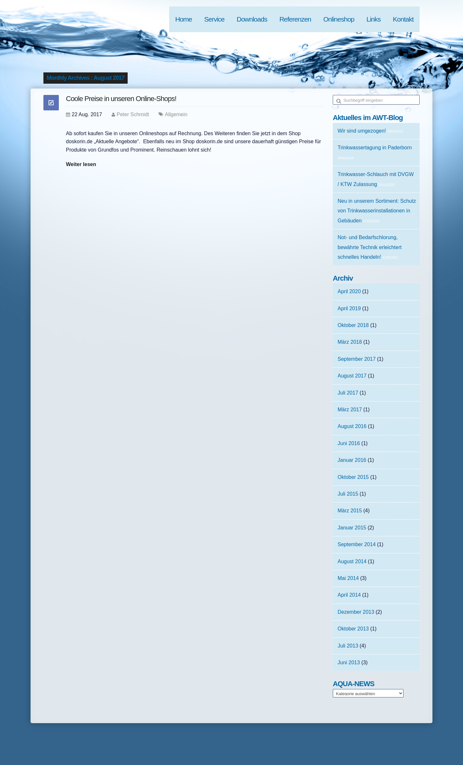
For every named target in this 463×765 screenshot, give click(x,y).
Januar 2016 (352, 460)
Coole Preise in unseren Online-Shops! (121, 99)
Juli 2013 (348, 645)
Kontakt (403, 19)
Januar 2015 (352, 527)
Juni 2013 (349, 662)
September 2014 (357, 544)
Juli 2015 (348, 494)
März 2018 (350, 342)
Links (374, 19)
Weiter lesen (81, 164)
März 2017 (350, 409)
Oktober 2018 (353, 325)
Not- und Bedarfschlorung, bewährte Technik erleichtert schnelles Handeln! (370, 247)
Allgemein (176, 114)
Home (183, 19)
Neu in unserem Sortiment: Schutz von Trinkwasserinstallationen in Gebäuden (377, 210)
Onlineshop (338, 19)
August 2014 (352, 561)
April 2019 (349, 308)
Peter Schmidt (133, 114)
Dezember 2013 (356, 612)
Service (214, 19)
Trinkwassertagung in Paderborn (375, 147)
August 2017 (352, 375)
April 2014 (349, 595)
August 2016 (352, 426)
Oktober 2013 (353, 628)
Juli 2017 (348, 393)
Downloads (252, 19)
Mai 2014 (348, 578)
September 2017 (357, 359)
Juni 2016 (349, 443)
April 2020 (349, 291)
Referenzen (295, 19)
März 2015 (350, 510)
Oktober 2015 (353, 477)
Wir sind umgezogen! (362, 131)
